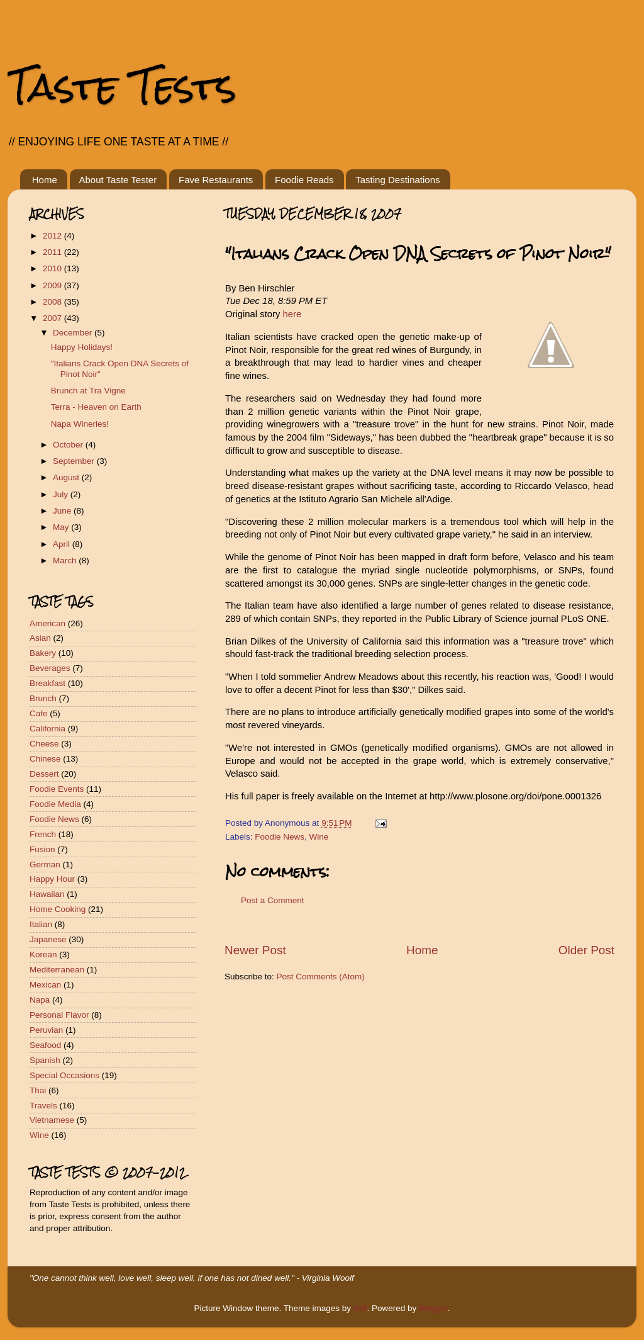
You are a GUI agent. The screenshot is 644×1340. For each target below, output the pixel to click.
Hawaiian (47, 894)
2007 (53, 318)
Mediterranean (57, 969)
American (47, 623)
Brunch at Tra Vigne (88, 390)
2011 (53, 252)
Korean (43, 954)
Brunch (43, 698)
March (66, 560)
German (45, 864)
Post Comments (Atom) (321, 976)
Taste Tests (122, 86)
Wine (319, 837)
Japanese (48, 939)
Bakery (43, 653)
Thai (38, 1090)
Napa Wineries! (80, 424)
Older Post (586, 950)
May (62, 527)
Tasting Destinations (397, 179)
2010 (53, 268)
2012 (53, 235)
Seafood (45, 1045)
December (73, 332)
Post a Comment (272, 900)
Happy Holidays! (82, 347)
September (75, 461)
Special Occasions (64, 1075)
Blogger (433, 1308)
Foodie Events (57, 789)
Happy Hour (52, 879)
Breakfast (47, 683)
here (292, 314)
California (47, 728)
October (69, 444)
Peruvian (46, 1030)
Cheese (44, 743)
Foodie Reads (304, 179)
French (43, 834)
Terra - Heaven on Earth (96, 407)
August (67, 477)
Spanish (45, 1060)
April (62, 544)
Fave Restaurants (216, 179)
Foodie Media (55, 804)
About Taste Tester (118, 179)
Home (44, 179)
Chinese (45, 758)
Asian (40, 638)
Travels (43, 1105)
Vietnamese (52, 1120)
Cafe (39, 713)
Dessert (44, 774)
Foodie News (279, 837)
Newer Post (255, 950)
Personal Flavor (59, 1015)
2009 (53, 285)
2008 (53, 302)
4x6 (360, 1308)
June (63, 510)
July (61, 494)
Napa (40, 1000)
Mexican (45, 984)
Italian (41, 924)
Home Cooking (58, 909)
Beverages (50, 668)
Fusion (42, 849)
